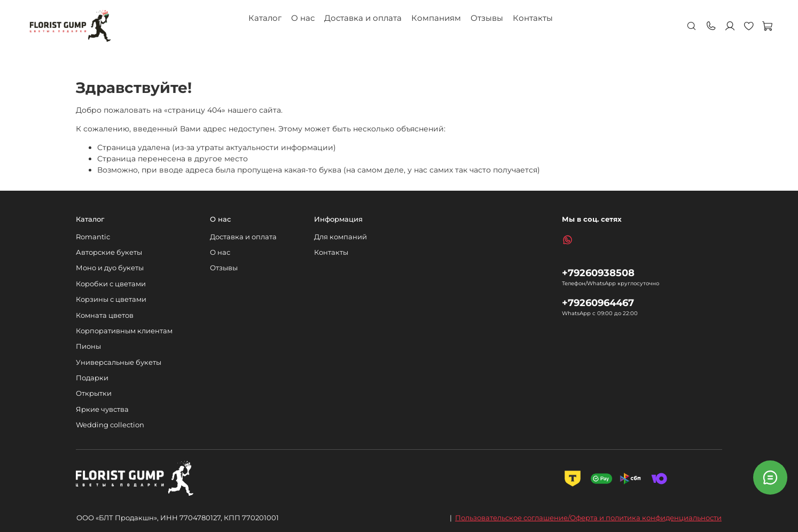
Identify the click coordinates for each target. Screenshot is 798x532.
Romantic (93, 237)
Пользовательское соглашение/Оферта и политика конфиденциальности (588, 517)
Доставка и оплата (363, 18)
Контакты (533, 18)
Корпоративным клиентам (124, 331)
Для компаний (340, 237)
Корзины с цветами (111, 299)
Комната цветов (105, 315)
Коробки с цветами (111, 284)
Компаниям (436, 18)
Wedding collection (110, 425)
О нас (303, 18)
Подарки (92, 378)
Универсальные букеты (118, 362)
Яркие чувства (102, 409)
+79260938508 (598, 273)
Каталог (264, 18)
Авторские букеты (109, 252)
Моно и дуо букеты (110, 268)
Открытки (94, 393)
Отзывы (487, 18)
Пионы (88, 346)
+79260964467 (598, 302)
